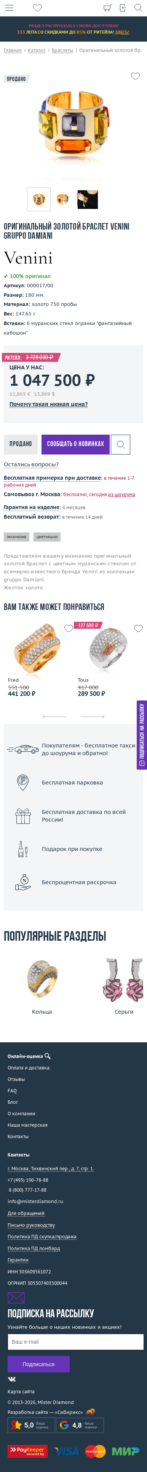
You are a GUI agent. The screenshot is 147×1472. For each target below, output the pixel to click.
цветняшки (47, 536)
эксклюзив (16, 536)
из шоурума (121, 494)
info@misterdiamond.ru (35, 1201)
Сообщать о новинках (75, 444)
